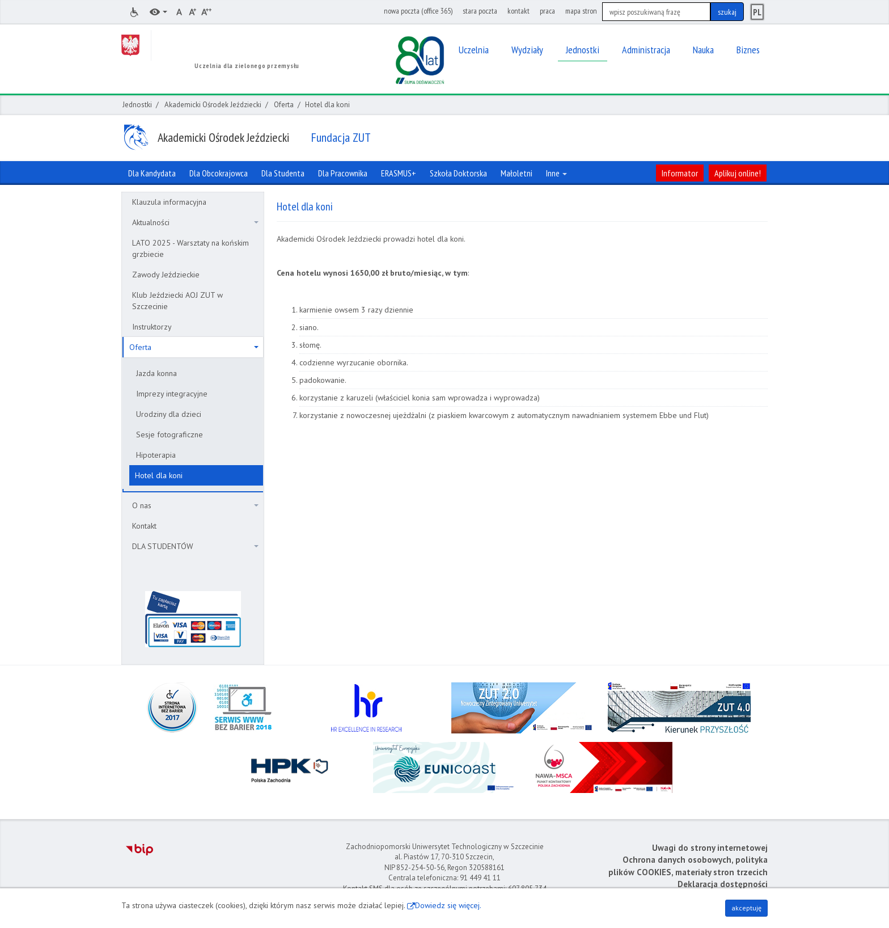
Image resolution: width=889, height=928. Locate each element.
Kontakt (144, 526)
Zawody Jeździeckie (166, 274)
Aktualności (195, 222)
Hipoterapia (156, 455)
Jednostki (137, 104)
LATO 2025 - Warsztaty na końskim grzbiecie (190, 248)
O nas (195, 505)
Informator (680, 173)
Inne (556, 173)
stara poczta (480, 11)
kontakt (518, 11)
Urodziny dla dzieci (168, 414)
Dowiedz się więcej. (448, 905)
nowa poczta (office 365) (418, 11)
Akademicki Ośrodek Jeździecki (212, 104)
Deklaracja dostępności (723, 884)
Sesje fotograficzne (169, 434)
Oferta (284, 104)
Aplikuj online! (737, 173)
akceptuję (746, 908)
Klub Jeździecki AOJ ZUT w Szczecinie (177, 300)
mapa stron (581, 11)
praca (547, 11)
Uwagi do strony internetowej (710, 847)
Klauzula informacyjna (169, 202)
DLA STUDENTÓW (195, 546)
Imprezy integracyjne (172, 394)
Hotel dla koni (159, 475)
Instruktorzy (152, 327)
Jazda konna (156, 373)
